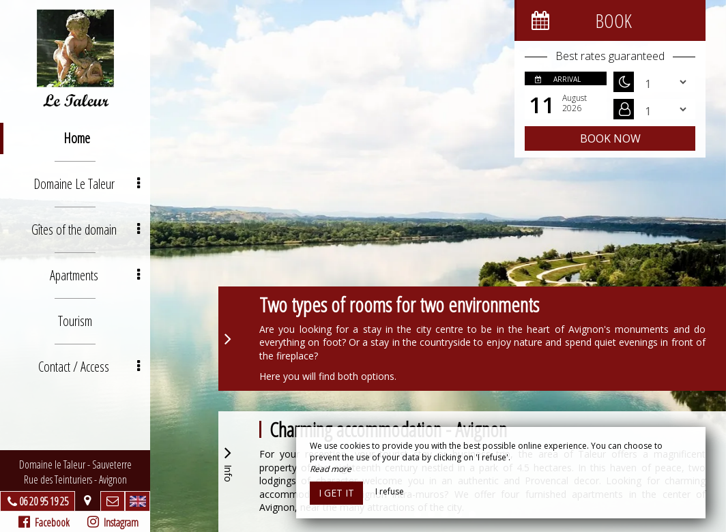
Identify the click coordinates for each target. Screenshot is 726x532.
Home (76, 138)
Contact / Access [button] (89, 366)
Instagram (113, 522)
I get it (336, 492)
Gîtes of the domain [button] (86, 229)
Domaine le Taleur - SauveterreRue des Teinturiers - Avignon (75, 472)
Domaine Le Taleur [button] (87, 184)
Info (227, 462)
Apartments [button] (95, 275)
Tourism (75, 321)
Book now (610, 138)
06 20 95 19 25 (43, 501)
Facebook (44, 522)
